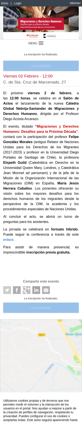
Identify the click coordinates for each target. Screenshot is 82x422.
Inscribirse (40, 66)
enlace (8, 239)
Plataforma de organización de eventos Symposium (41, 410)
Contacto (20, 403)
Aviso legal (6, 403)
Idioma (75, 3)
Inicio (4, 3)
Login (17, 3)
